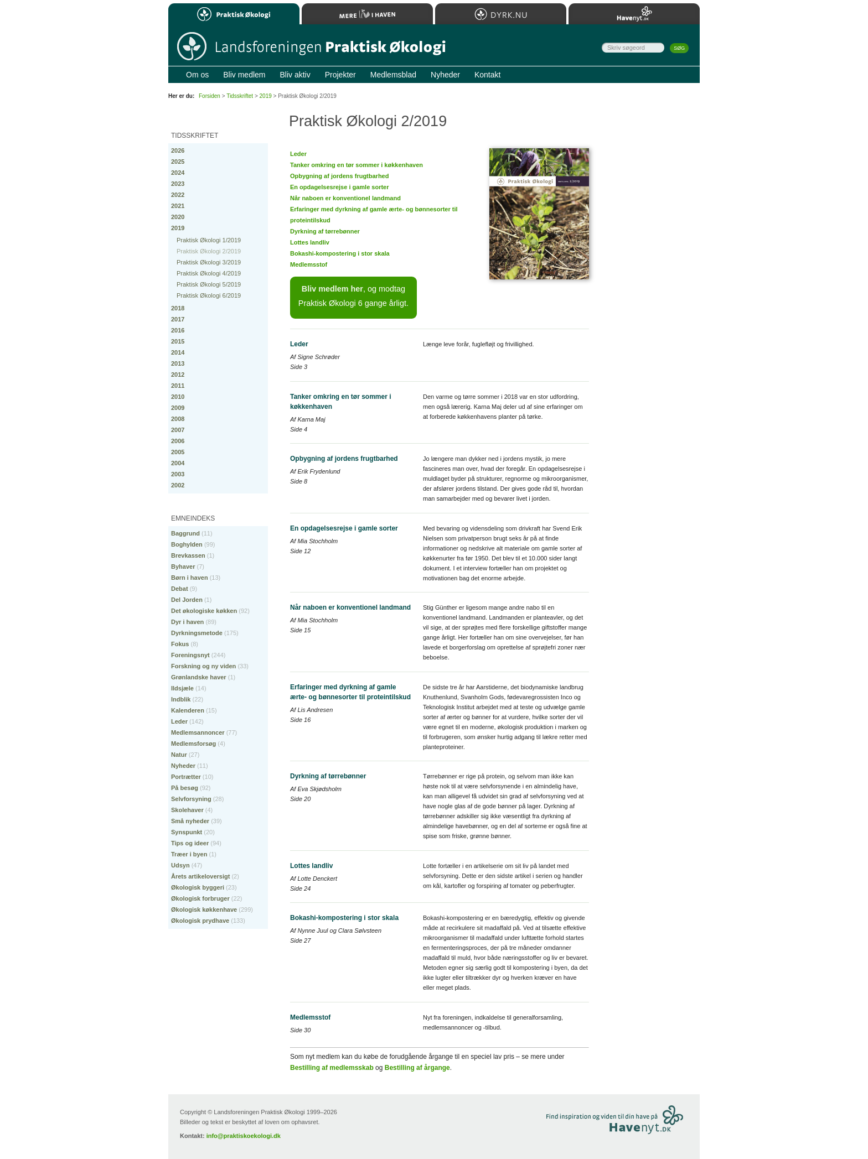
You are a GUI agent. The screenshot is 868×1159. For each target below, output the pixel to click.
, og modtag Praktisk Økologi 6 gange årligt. (353, 296)
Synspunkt (186, 832)
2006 (177, 441)
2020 (177, 217)
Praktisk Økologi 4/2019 (209, 273)
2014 (177, 352)
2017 (177, 319)
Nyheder (183, 765)
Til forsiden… (311, 47)
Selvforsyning (191, 799)
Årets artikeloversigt (200, 876)
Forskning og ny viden (203, 666)
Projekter (340, 74)
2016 (177, 330)
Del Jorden (187, 599)
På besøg (184, 787)
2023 (177, 183)
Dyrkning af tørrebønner (325, 231)
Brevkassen (188, 555)
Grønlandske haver (198, 677)
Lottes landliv (309, 242)
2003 (177, 474)
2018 (177, 308)
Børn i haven (189, 577)
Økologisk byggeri (197, 887)
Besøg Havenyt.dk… (642, 1121)
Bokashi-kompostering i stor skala (340, 253)
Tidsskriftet (239, 96)
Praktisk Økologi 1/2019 (209, 240)
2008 (177, 418)
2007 (177, 430)
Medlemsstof (308, 264)
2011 (177, 385)
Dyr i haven (187, 622)
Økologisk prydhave (200, 920)
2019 (177, 228)
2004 (177, 463)
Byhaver (183, 566)
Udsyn (180, 865)
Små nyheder (190, 821)
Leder (298, 153)
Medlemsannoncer (198, 732)
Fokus (180, 644)
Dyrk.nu (500, 13)
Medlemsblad (393, 74)
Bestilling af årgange (417, 1068)
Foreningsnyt (190, 655)
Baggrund (185, 533)
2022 (177, 194)
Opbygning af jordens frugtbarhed (339, 176)
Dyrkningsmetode (197, 633)
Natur (179, 754)
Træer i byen (189, 854)
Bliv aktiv (295, 74)
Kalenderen (187, 710)
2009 (177, 407)
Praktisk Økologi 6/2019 (209, 295)
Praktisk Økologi (233, 13)
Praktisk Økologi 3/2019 (209, 262)
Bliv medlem (244, 74)
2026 (177, 150)
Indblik (180, 699)
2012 (177, 374)
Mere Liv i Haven (367, 13)
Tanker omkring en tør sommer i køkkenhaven (356, 165)
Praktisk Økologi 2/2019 (209, 251)
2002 (177, 485)
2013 (177, 363)
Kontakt (487, 74)
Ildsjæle (182, 688)
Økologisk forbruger (200, 898)
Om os (197, 74)
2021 (177, 205)
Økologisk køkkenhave (204, 909)
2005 (177, 452)
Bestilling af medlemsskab (332, 1068)
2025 (177, 161)
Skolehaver (187, 810)
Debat (179, 588)
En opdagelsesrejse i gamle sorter (339, 187)
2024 (177, 172)
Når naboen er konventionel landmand (345, 198)
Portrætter (186, 776)
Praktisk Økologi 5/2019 (209, 284)
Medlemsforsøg (193, 743)
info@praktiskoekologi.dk (243, 1135)
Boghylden (187, 544)
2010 (177, 396)
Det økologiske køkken (204, 610)
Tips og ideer (190, 843)
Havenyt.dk (634, 13)
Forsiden (209, 96)
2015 (177, 341)
